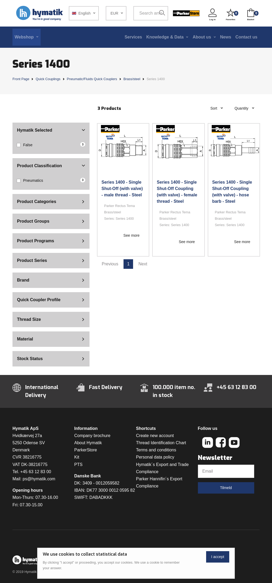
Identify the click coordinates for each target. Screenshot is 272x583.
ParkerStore (85, 450)
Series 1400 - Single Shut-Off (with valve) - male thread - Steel (122, 188)
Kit (76, 457)
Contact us (246, 37)
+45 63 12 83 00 (35, 471)
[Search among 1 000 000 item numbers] (150, 13)
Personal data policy (155, 457)
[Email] (226, 471)
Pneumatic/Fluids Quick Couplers (92, 79)
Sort (214, 108)
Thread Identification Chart (161, 443)
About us (202, 37)
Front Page (20, 79)
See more (132, 235)
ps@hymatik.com (39, 479)
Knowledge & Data (165, 37)
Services (133, 37)
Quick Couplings (48, 79)
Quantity (242, 108)
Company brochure (92, 435)
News (225, 37)
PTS (78, 464)
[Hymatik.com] (40, 13)
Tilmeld (226, 488)
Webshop (24, 37)
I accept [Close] (217, 557)
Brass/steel (132, 79)
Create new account (155, 435)
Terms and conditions (156, 450)
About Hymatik (88, 443)
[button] (83, 13)
